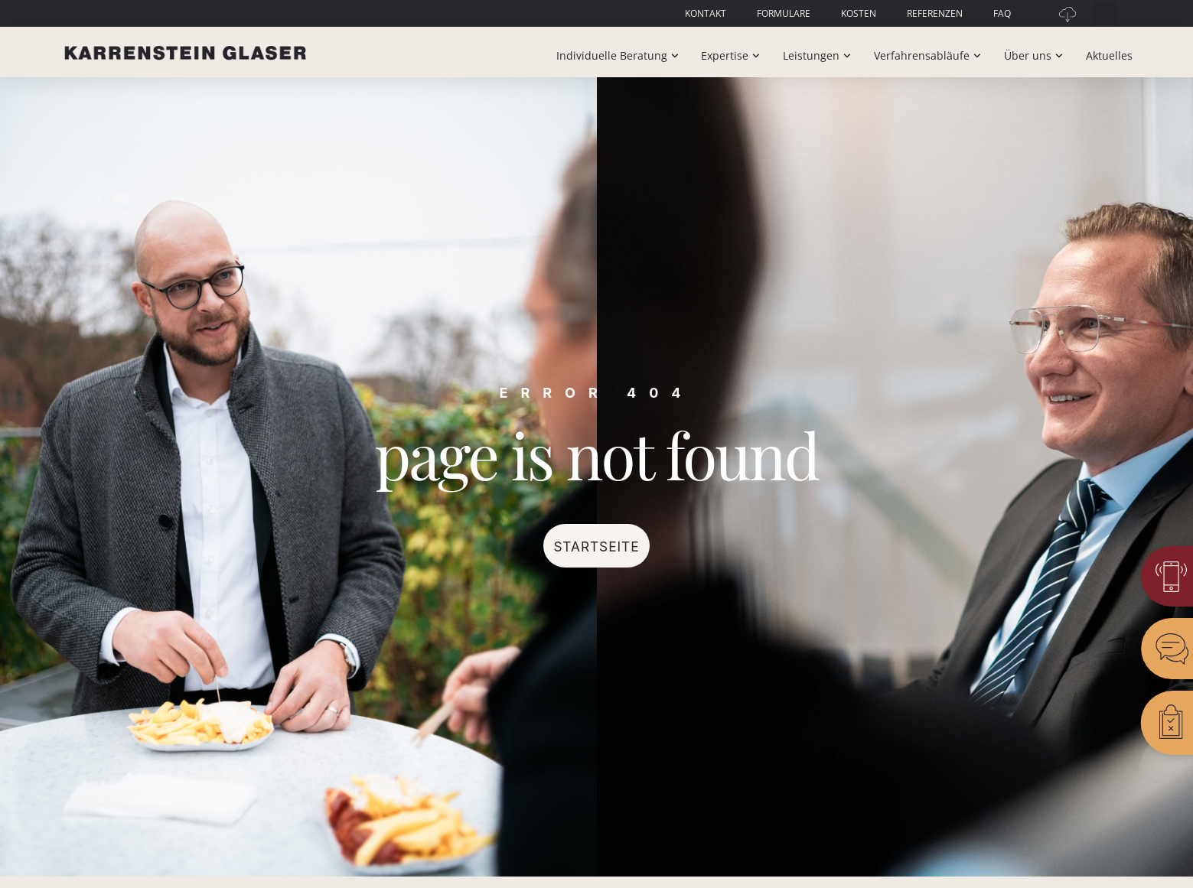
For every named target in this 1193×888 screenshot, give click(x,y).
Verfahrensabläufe (929, 55)
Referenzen (935, 13)
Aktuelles (1109, 55)
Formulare (783, 13)
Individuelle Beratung (619, 55)
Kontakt (705, 13)
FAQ (1002, 13)
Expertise (732, 55)
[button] (1105, 13)
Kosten (858, 13)
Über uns (1035, 55)
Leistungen (819, 55)
